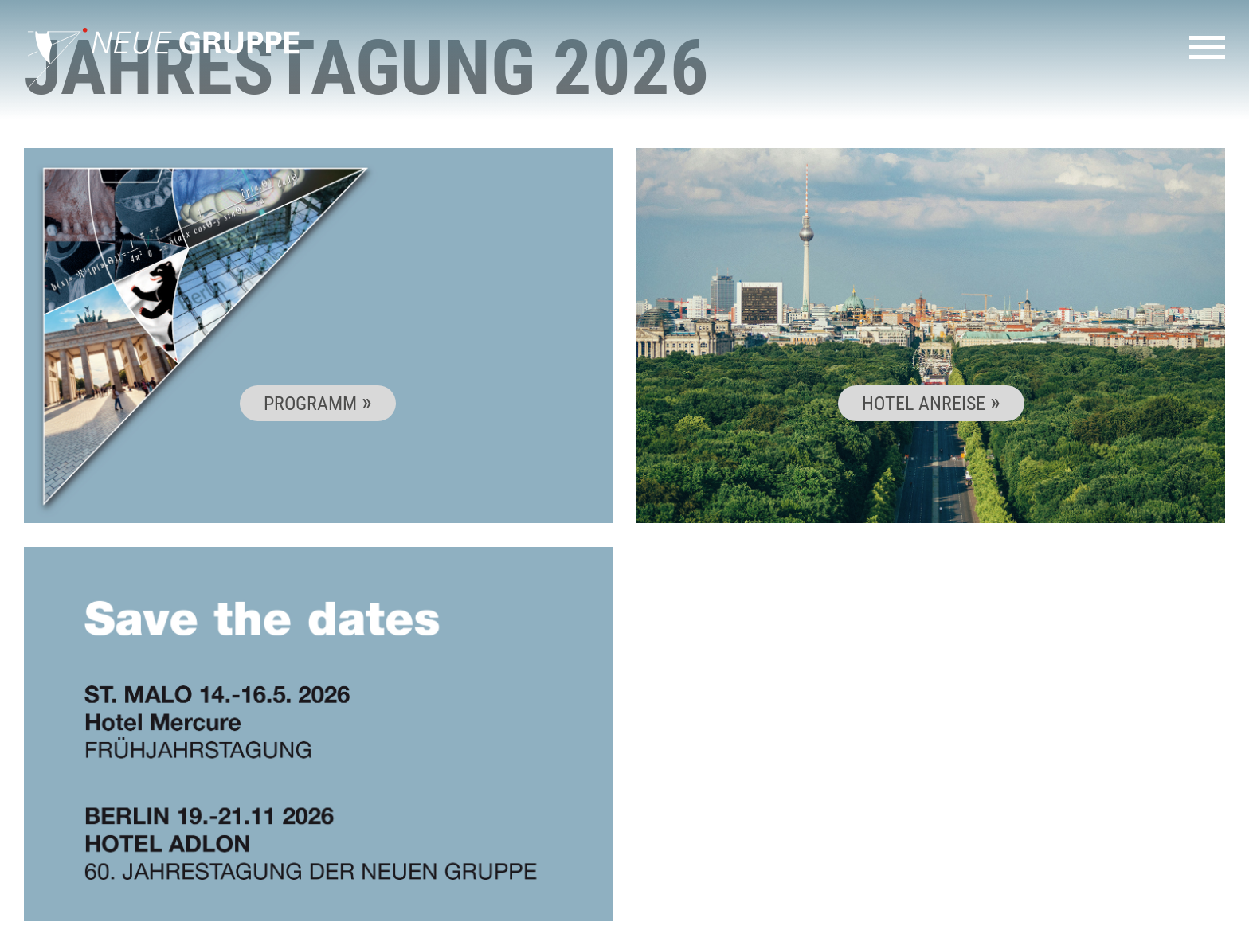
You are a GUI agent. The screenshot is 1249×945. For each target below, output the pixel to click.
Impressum (1051, 925)
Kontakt (979, 925)
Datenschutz (1135, 925)
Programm (313, 403)
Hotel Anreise (926, 403)
